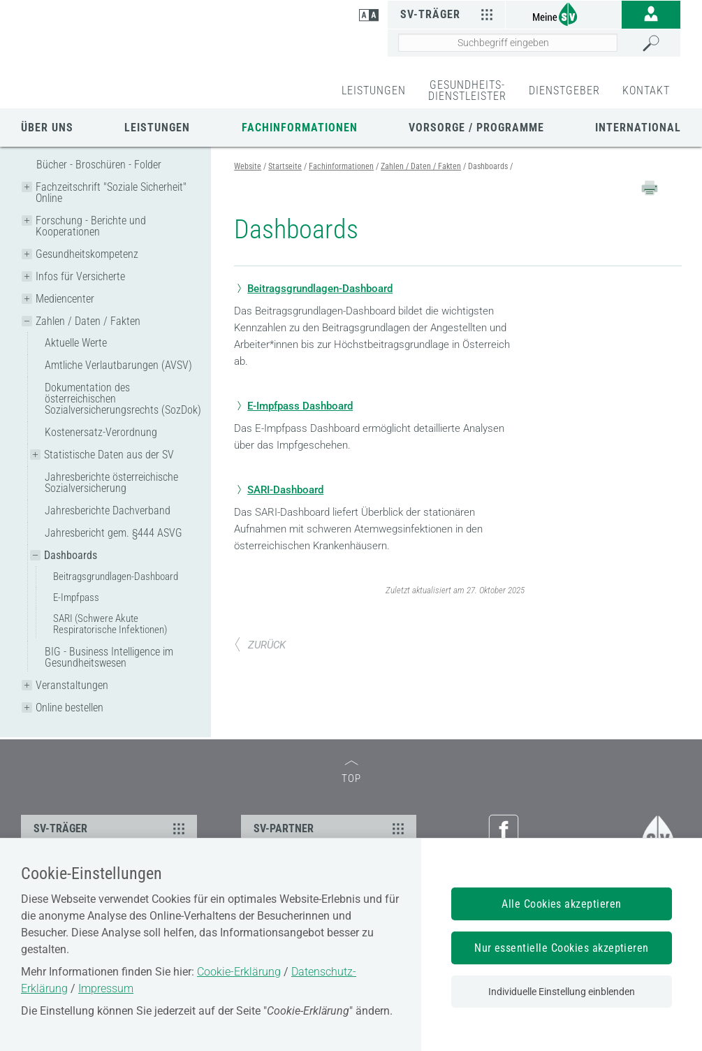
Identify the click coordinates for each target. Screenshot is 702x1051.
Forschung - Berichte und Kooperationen (91, 226)
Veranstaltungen (72, 685)
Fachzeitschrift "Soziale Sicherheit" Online (111, 192)
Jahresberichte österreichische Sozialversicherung (111, 482)
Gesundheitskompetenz (87, 254)
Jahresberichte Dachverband (107, 510)
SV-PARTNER (331, 828)
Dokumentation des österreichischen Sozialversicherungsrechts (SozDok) (123, 398)
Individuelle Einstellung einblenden (561, 991)
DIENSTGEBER (564, 90)
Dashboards (70, 555)
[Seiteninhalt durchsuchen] (507, 43)
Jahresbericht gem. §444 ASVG (113, 532)
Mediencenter (65, 298)
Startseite (285, 166)
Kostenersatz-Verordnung (101, 432)
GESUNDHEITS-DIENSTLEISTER (467, 90)
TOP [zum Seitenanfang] (351, 772)
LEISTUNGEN (374, 90)
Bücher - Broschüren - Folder (98, 164)
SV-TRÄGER (111, 828)
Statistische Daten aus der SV (109, 454)
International (638, 127)
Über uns (47, 127)
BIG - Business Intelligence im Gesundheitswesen (109, 657)
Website (247, 166)
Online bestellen (69, 707)
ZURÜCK (260, 645)
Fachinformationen (300, 127)
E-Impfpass (76, 597)
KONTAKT (646, 90)
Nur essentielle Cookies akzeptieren (561, 948)
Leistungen (157, 127)
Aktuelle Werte (76, 342)
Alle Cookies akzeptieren (562, 904)
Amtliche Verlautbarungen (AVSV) (118, 365)
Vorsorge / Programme (476, 127)
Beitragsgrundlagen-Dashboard (115, 576)
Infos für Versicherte (80, 276)
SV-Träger (448, 14)
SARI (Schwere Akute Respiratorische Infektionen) (110, 624)
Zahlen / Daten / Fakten (88, 321)
